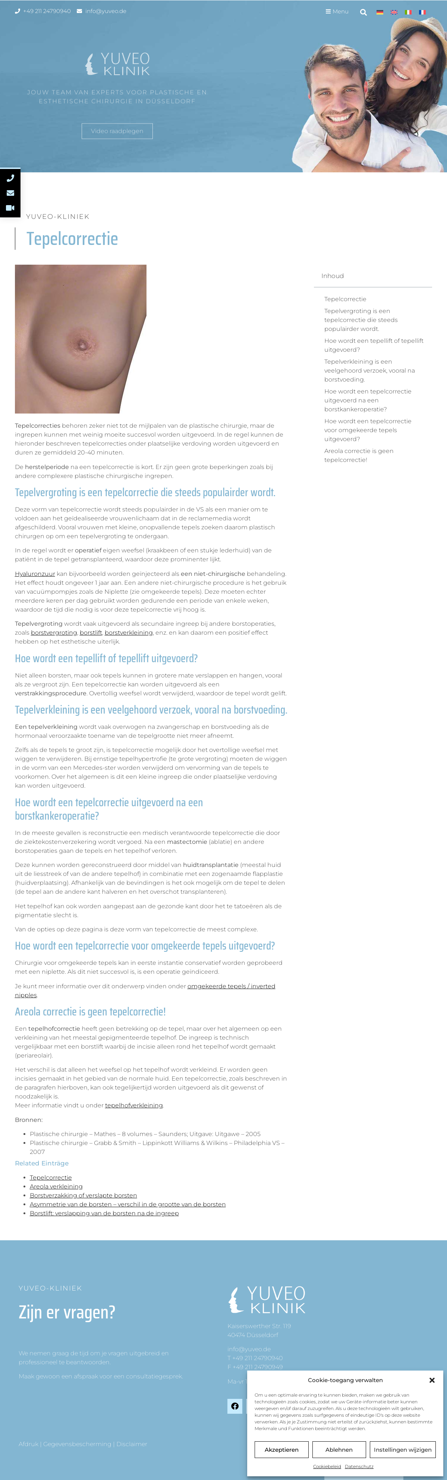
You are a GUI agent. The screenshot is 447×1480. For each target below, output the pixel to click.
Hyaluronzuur (35, 573)
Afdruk (28, 1444)
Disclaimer (131, 1444)
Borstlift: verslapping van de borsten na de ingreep (104, 1213)
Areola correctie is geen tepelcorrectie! (359, 455)
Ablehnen (339, 1449)
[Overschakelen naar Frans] (422, 12)
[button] (432, 1380)
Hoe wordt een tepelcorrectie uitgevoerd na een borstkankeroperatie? (368, 400)
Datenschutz (359, 1466)
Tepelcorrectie (51, 1177)
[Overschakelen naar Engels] (394, 12)
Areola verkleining (56, 1186)
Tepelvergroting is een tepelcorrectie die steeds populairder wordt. (361, 319)
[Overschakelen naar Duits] (380, 12)
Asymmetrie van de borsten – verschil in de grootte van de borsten (128, 1204)
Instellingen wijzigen (403, 1449)
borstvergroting (54, 632)
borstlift (91, 632)
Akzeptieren (282, 1449)
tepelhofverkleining (134, 1105)
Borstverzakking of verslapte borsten (83, 1195)
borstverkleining (129, 632)
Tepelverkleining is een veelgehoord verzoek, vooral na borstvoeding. (369, 370)
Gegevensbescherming (77, 1444)
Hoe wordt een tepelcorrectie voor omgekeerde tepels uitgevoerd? (368, 430)
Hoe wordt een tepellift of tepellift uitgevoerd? (374, 345)
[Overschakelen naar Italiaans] (408, 12)
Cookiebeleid (327, 1466)
